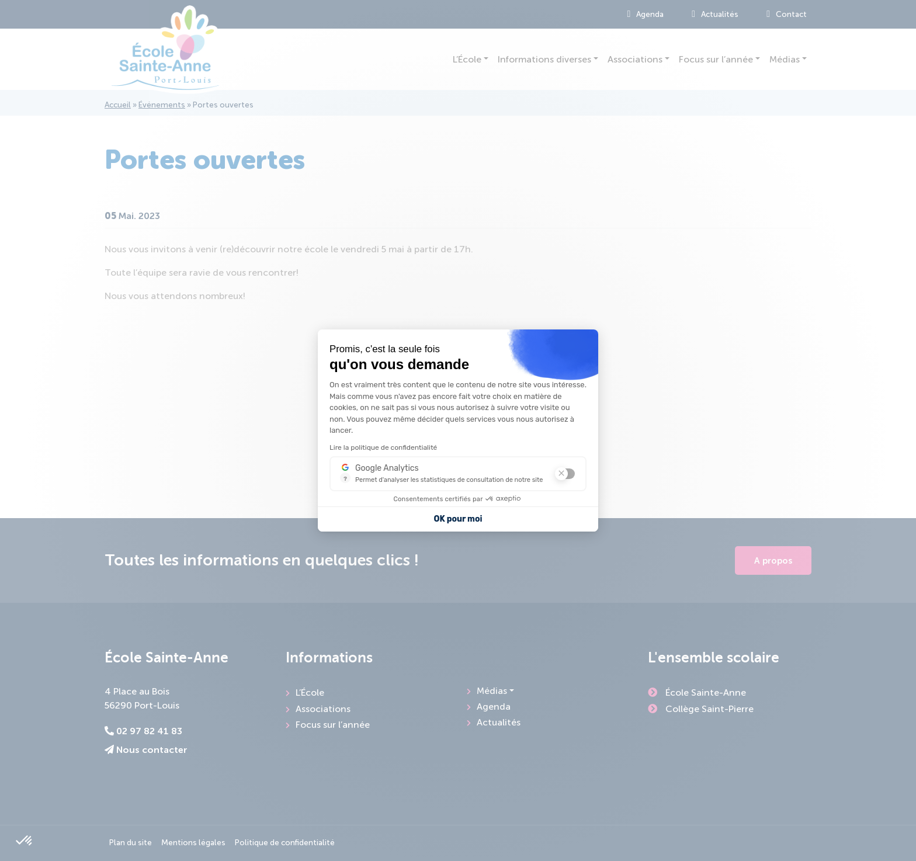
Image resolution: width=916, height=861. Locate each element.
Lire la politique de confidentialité (383, 447)
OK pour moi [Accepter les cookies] (458, 519)
